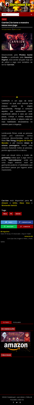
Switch (18, 214)
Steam (6, 203)
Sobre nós (21, 400)
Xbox (5, 214)
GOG (15, 203)
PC (11, 214)
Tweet (8, 222)
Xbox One (25, 203)
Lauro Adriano (21, 397)
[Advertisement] (17, 264)
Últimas (6, 322)
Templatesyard (11, 397)
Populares (17, 322)
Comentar (25, 226)
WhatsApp (8, 226)
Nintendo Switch (9, 205)
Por (6, 29)
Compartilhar (25, 222)
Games (4, 19)
